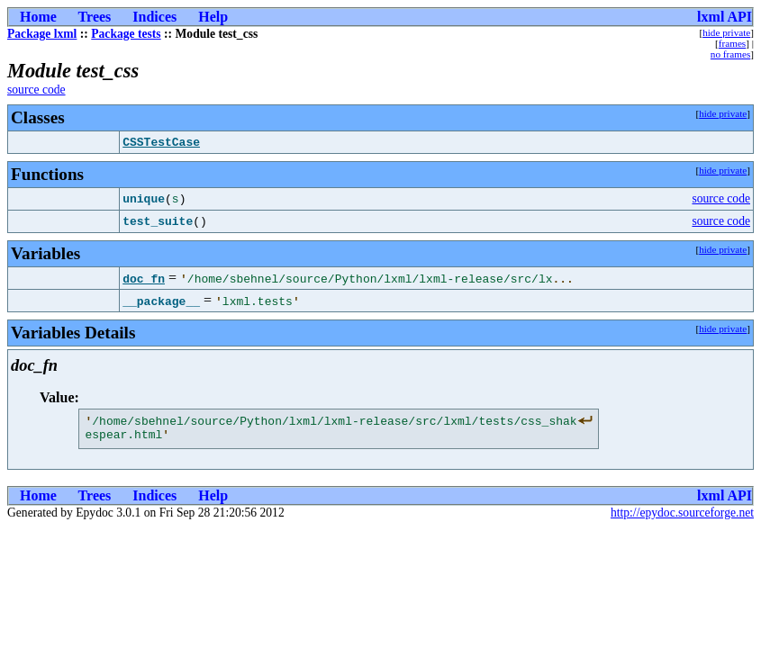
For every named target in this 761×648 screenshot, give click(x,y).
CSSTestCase (161, 142)
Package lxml (42, 33)
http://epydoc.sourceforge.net (682, 518)
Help (213, 16)
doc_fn (143, 278)
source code (36, 89)
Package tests (125, 33)
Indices (154, 16)
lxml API (724, 16)
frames (732, 43)
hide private (726, 32)
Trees (95, 16)
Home (38, 16)
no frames (730, 54)
